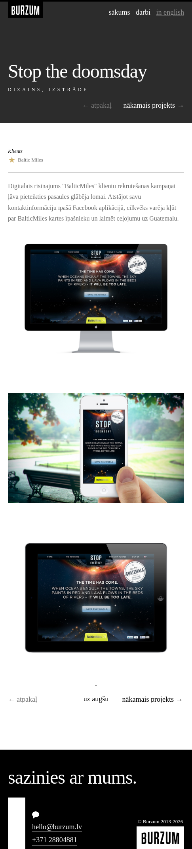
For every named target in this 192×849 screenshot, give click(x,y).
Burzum (25, 10)
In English (170, 12)
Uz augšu (96, 698)
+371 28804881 (54, 840)
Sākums (119, 12)
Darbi (143, 12)
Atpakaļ (101, 105)
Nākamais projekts (149, 105)
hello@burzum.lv (57, 827)
